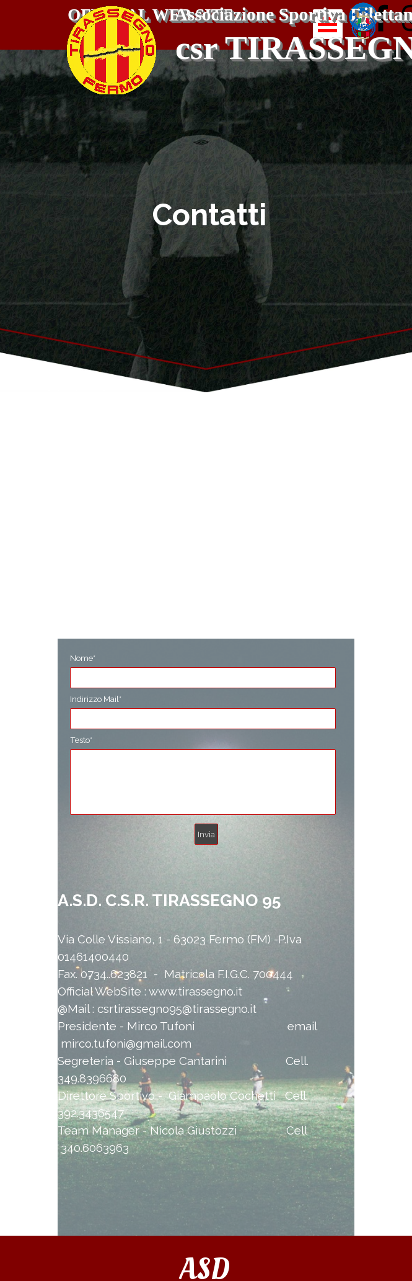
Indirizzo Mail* (95, 699)
